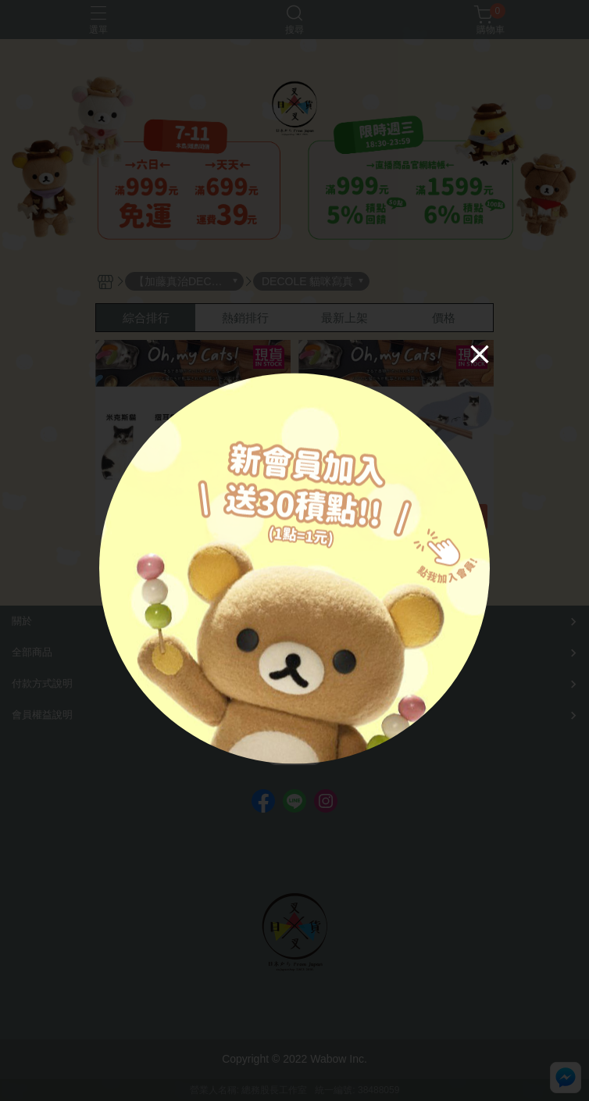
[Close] (479, 353)
